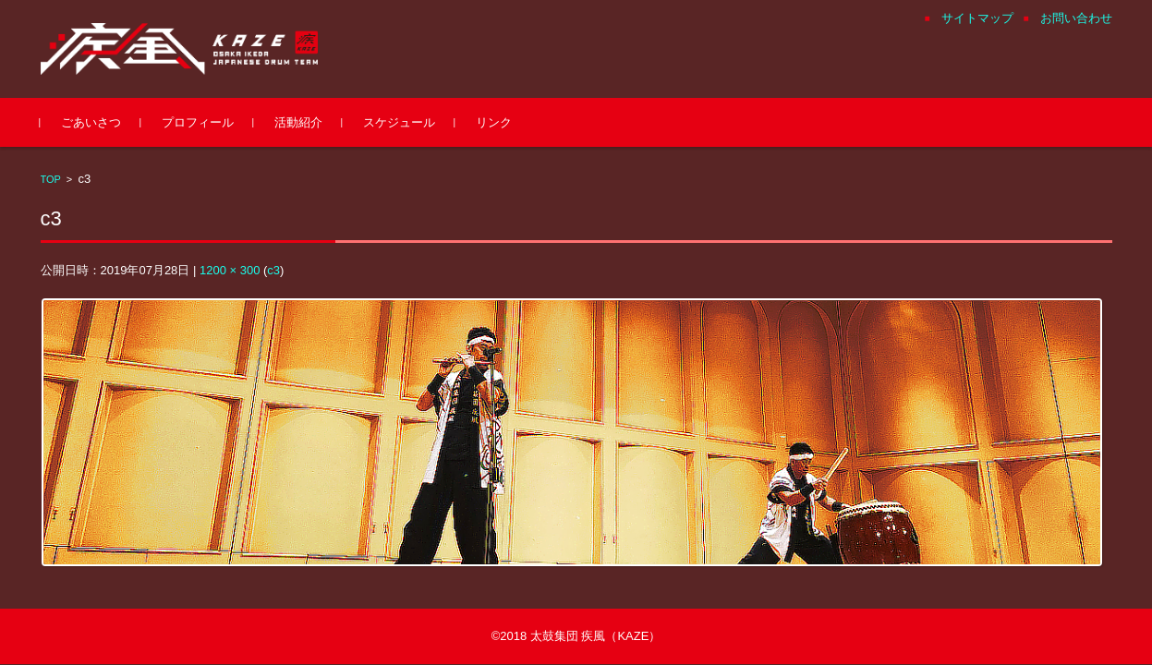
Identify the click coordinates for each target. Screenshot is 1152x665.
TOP (51, 179)
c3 (273, 270)
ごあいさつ (91, 122)
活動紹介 (298, 122)
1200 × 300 (230, 270)
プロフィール (198, 122)
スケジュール (399, 122)
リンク (494, 122)
